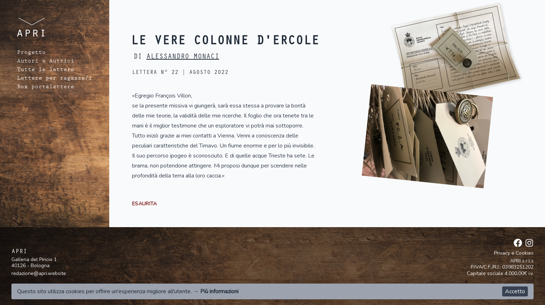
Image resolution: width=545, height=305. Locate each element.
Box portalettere (45, 87)
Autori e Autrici (45, 62)
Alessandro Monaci (182, 57)
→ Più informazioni (215, 291)
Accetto (515, 291)
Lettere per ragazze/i (54, 79)
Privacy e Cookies (514, 253)
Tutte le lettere (45, 70)
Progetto (31, 53)
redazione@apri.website (38, 273)
